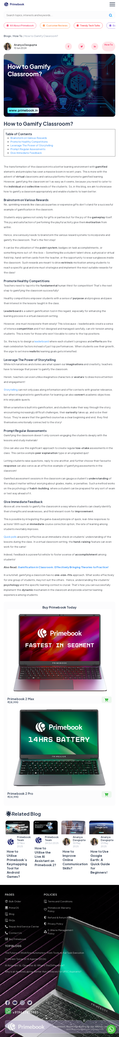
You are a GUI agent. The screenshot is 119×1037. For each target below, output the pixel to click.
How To (18, 36)
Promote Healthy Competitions (29, 141)
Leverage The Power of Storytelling (31, 145)
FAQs (16, 920)
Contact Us (19, 932)
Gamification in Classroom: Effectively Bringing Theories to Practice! (63, 567)
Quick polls (10, 536)
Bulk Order (19, 901)
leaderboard (41, 341)
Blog (16, 913)
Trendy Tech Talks (88, 25)
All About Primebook (20, 25)
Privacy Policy (60, 923)
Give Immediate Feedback (26, 152)
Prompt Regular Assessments (27, 149)
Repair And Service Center (28, 926)
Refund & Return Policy (65, 917)
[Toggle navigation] (112, 4)
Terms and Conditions (64, 901)
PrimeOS (18, 907)
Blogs (7, 36)
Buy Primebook (22, 939)
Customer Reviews (55, 25)
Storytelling (11, 389)
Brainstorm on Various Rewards (28, 138)
